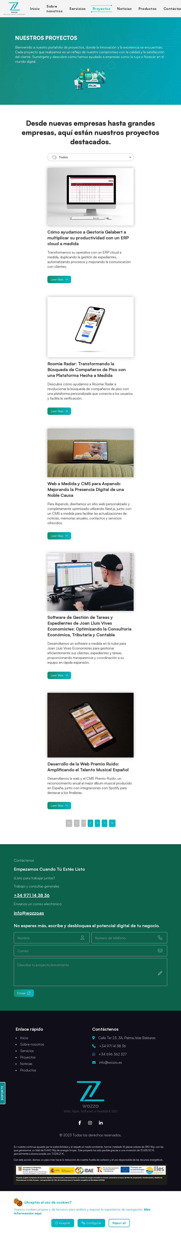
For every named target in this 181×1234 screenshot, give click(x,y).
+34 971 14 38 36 (32, 895)
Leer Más (59, 279)
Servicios (77, 8)
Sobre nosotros (32, 1044)
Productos (148, 8)
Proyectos (102, 8)
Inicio (35, 8)
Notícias (124, 8)
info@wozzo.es (29, 913)
